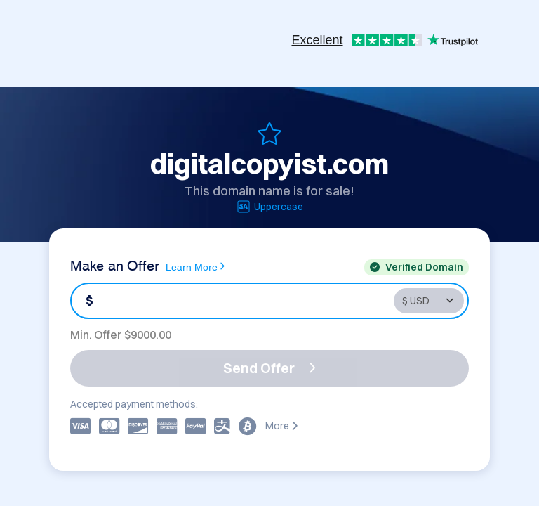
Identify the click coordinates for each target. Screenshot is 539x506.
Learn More (195, 266)
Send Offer (269, 368)
